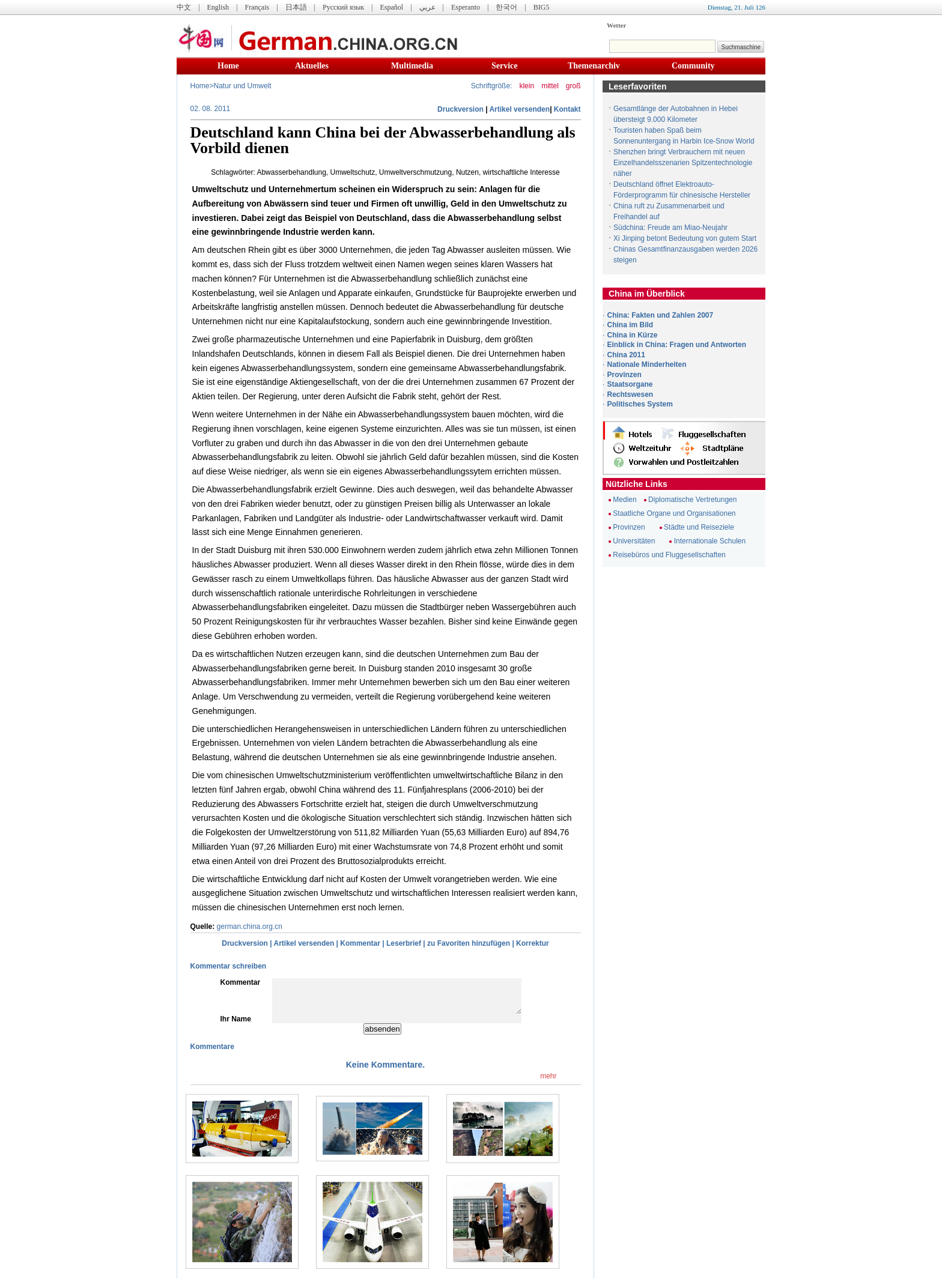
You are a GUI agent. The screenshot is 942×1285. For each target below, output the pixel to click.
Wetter (616, 25)
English (218, 7)
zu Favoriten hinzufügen (468, 943)
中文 (184, 7)
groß (573, 86)
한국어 (506, 7)
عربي (427, 7)
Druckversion (460, 109)
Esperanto (465, 7)
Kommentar (360, 943)
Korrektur (532, 943)
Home (228, 65)
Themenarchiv (594, 65)
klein (526, 86)
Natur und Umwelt (243, 86)
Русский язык (343, 7)
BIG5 (541, 7)
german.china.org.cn (249, 926)
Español (392, 7)
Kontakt (567, 109)
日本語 (296, 7)
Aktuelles (312, 65)
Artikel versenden (519, 109)
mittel (550, 86)
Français (257, 7)
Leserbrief (403, 943)
